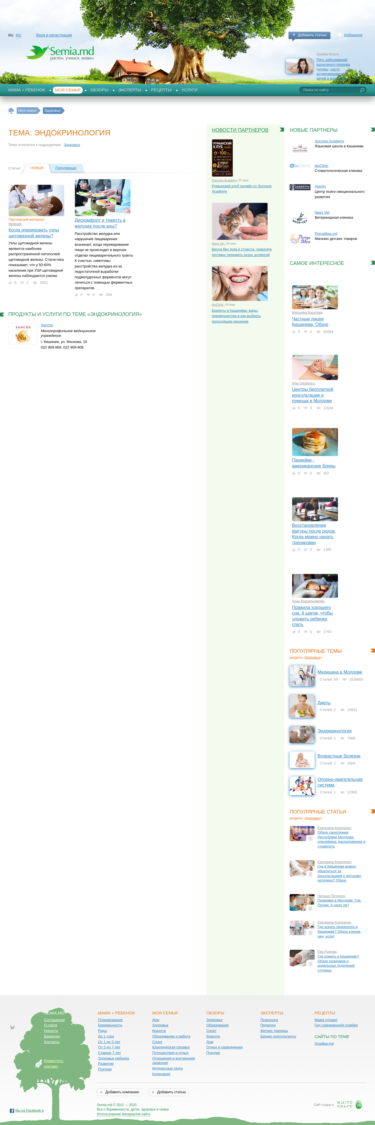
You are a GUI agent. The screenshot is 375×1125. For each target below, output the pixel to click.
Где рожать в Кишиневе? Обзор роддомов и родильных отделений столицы (338, 963)
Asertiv (320, 186)
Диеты (323, 702)
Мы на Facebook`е (29, 1110)
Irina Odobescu (303, 383)
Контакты (52, 1042)
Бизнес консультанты (278, 1036)
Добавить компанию (121, 1092)
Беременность (110, 1025)
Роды (102, 1031)
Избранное (353, 35)
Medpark (15, 224)
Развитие (106, 1063)
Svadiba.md (324, 1043)
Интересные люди (167, 1068)
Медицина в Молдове (339, 672)
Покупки (105, 1069)
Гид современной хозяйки (336, 1025)
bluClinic (217, 304)
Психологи (269, 1020)
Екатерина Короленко (334, 828)
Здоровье (72, 145)
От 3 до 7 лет (109, 1047)
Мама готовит (326, 1020)
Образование (217, 1025)
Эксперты (130, 90)
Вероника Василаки (307, 313)
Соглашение (54, 1020)
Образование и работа (171, 1036)
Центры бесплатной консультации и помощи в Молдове (312, 395)
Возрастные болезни (338, 756)
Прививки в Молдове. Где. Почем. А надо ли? (339, 902)
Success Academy (224, 180)
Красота (159, 1031)
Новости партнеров (240, 130)
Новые (37, 168)
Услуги (190, 90)
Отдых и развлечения (224, 1047)
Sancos (47, 325)
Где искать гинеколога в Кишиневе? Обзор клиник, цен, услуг (339, 931)
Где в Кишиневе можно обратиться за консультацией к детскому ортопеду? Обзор (339, 873)
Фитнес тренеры (274, 1031)
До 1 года (106, 1036)
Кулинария (161, 1074)
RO (18, 35)
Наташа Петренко (331, 896)
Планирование (110, 1020)
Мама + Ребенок (26, 90)
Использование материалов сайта (123, 1114)
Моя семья (67, 90)
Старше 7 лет (109, 1053)
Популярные (65, 168)
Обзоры (99, 90)
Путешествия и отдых (170, 1053)
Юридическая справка (171, 1047)
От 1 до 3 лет (109, 1042)
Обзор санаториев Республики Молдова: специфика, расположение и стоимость (341, 839)
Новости (51, 1031)
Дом (155, 1020)
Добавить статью (312, 35)
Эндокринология (334, 731)
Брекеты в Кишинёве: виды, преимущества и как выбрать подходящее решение (236, 315)
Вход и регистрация (54, 35)
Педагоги (268, 1025)
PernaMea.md (326, 234)
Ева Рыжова (327, 952)
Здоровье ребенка (113, 1058)
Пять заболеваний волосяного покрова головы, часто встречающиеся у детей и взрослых (333, 69)
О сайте (50, 1025)
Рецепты (161, 90)
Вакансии (52, 1036)
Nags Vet (218, 243)
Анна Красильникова (308, 601)
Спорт (157, 1042)
